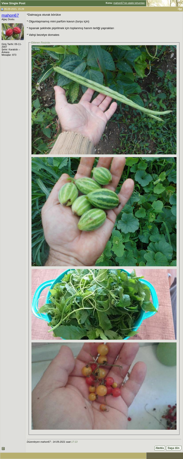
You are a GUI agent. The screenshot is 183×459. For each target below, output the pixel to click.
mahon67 (10, 15)
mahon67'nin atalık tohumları (129, 3)
